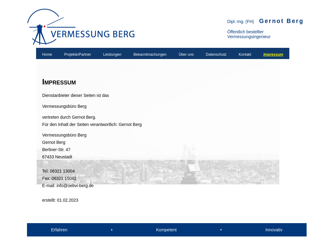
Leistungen (112, 54)
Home (47, 54)
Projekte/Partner (77, 54)
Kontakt (245, 54)
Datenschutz (216, 54)
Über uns (186, 54)
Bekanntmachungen (149, 54)
